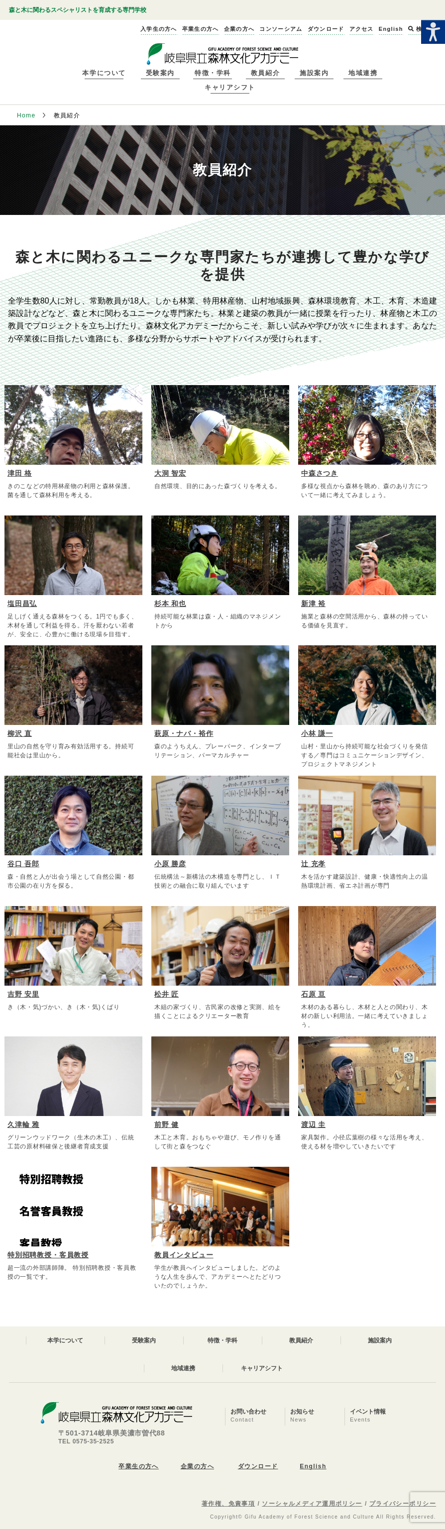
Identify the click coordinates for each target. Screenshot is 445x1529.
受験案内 (160, 73)
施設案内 (314, 73)
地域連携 (362, 73)
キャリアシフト (230, 87)
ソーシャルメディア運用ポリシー (312, 1503)
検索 (418, 29)
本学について (103, 73)
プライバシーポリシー (402, 1503)
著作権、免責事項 (228, 1503)
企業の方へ (197, 1466)
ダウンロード (258, 1466)
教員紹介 (265, 73)
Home (26, 115)
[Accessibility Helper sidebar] (433, 32)
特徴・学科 (213, 73)
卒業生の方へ (138, 1466)
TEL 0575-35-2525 (86, 1441)
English (313, 1466)
